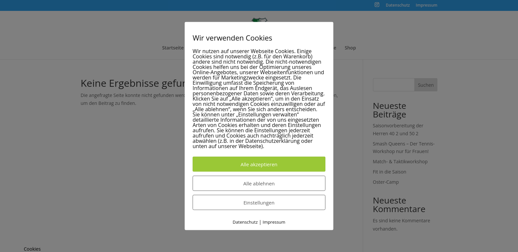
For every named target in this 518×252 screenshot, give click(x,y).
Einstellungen (259, 202)
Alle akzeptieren (259, 164)
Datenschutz (245, 222)
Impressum (274, 222)
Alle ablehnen (259, 183)
